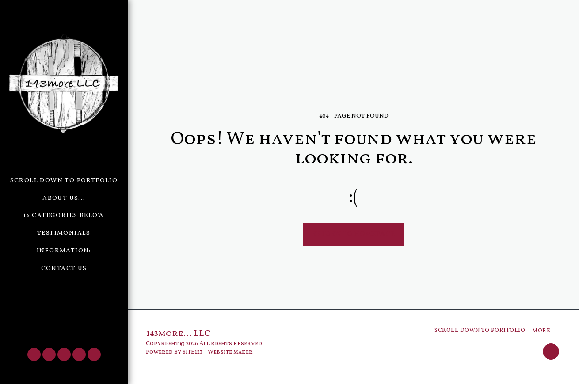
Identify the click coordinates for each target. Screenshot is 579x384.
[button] (34, 354)
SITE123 (192, 352)
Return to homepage (354, 234)
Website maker (230, 352)
